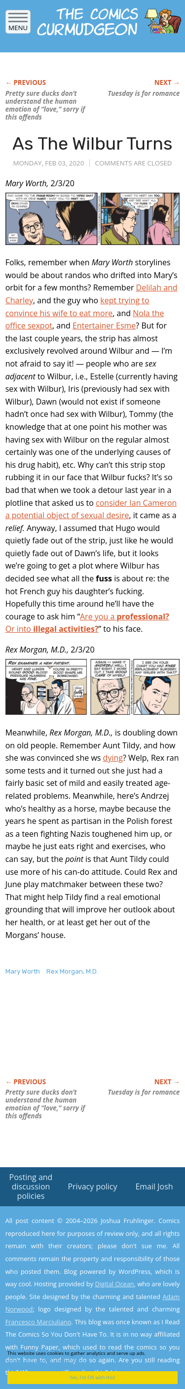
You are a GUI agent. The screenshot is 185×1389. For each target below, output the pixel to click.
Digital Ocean (114, 1283)
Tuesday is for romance (144, 93)
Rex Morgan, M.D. (72, 971)
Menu (18, 24)
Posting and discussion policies (31, 1186)
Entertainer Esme (104, 325)
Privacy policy (92, 1186)
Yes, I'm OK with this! (92, 1377)
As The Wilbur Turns (92, 143)
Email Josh (154, 1186)
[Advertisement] (84, 1037)
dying (113, 757)
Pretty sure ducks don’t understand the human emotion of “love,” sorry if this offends (45, 105)
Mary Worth (22, 971)
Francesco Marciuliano (38, 1321)
